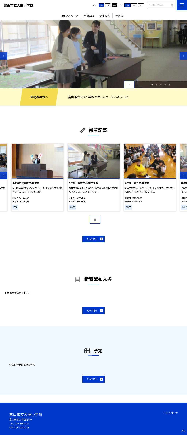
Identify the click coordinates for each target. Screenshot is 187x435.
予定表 (119, 15)
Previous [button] (3, 56)
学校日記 (89, 15)
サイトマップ (171, 413)
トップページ (71, 15)
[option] (93, 54)
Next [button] (183, 56)
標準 (127, 5)
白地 (107, 5)
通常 (101, 5)
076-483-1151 (22, 423)
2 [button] (156, 85)
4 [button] (165, 85)
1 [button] (152, 85)
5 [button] (169, 85)
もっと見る (92, 239)
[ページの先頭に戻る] (183, 431)
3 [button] (161, 85)
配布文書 (105, 15)
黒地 (114, 5)
